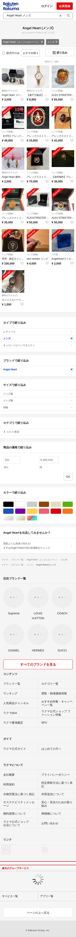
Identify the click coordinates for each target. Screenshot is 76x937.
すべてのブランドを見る (38, 664)
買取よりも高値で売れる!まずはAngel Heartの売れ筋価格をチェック (38, 545)
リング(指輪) (57, 91)
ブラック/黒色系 (13, 504)
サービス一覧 (10, 896)
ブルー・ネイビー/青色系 (13, 511)
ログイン (46, 6)
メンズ (52, 42)
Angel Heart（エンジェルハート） (23, 42)
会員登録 (64, 6)
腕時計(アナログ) (9, 91)
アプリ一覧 (46, 896)
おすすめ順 (31, 53)
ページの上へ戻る (38, 912)
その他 (55, 254)
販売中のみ (11, 53)
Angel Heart (38, 369)
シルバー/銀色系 (13, 518)
